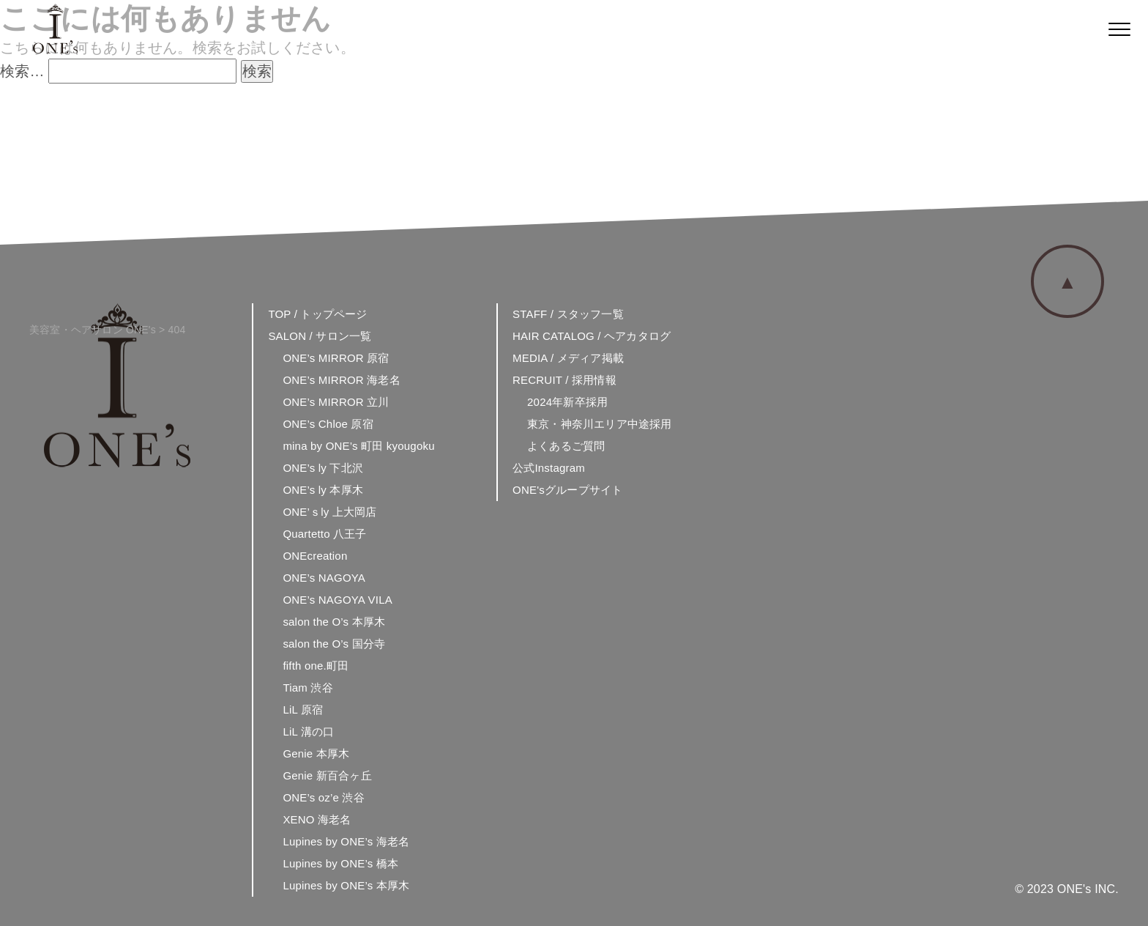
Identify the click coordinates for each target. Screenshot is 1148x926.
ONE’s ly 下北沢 (323, 468)
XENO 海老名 (317, 819)
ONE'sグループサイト (567, 490)
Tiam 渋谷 (307, 687)
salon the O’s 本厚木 (334, 621)
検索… (22, 71)
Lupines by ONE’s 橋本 (340, 863)
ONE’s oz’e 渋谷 (324, 797)
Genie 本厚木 (316, 753)
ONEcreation (315, 555)
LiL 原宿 (303, 709)
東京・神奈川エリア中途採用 (599, 424)
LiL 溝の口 (308, 731)
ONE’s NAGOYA (324, 577)
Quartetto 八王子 (324, 533)
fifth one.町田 (315, 665)
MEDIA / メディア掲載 (568, 358)
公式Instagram (548, 468)
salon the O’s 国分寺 (334, 643)
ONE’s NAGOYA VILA (337, 599)
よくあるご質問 (566, 446)
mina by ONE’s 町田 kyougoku (358, 446)
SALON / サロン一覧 (319, 336)
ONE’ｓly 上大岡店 (329, 511)
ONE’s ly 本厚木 (323, 490)
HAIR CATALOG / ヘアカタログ (591, 336)
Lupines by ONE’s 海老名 (346, 841)
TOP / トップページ (317, 314)
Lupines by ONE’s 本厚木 (346, 885)
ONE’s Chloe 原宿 (328, 424)
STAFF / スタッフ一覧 (568, 314)
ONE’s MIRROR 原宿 (336, 358)
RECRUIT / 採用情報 (564, 380)
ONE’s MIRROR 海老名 (341, 380)
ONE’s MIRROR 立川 (336, 402)
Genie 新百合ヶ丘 (327, 775)
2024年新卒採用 (567, 402)
